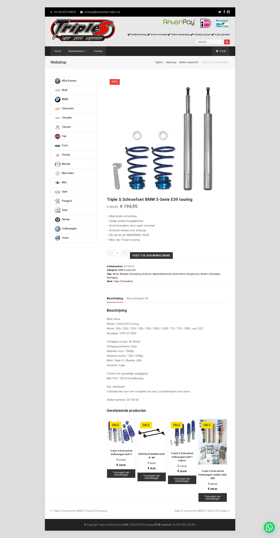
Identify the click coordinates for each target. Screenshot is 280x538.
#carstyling (135, 274)
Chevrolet (68, 108)
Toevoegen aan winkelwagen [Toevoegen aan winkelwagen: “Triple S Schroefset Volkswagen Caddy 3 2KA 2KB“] (212, 497)
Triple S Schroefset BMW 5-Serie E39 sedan (202, 511)
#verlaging (112, 277)
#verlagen (215, 274)
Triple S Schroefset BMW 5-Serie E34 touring (78, 511)
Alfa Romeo (69, 81)
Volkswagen (69, 228)
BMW (65, 99)
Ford (64, 145)
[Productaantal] (117, 253)
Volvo (65, 238)
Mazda (66, 164)
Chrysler (67, 118)
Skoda (65, 219)
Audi (64, 90)
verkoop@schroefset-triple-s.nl (102, 12)
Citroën (66, 127)
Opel (64, 191)
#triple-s (205, 274)
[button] (269, 527)
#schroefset (178, 274)
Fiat (64, 136)
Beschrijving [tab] (115, 298)
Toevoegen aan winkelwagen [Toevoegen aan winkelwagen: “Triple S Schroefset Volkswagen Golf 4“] (121, 473)
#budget (124, 274)
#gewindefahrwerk (161, 274)
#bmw (116, 274)
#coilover (146, 274)
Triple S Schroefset (123, 281)
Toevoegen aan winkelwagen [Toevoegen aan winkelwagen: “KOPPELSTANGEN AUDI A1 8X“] (151, 476)
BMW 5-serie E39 (189, 62)
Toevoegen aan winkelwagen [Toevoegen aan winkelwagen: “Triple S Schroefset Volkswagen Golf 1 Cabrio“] (182, 479)
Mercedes (68, 173)
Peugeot (67, 201)
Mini (64, 182)
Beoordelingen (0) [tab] (137, 298)
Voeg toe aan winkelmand (151, 255)
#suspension (192, 274)
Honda (66, 154)
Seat (64, 210)
